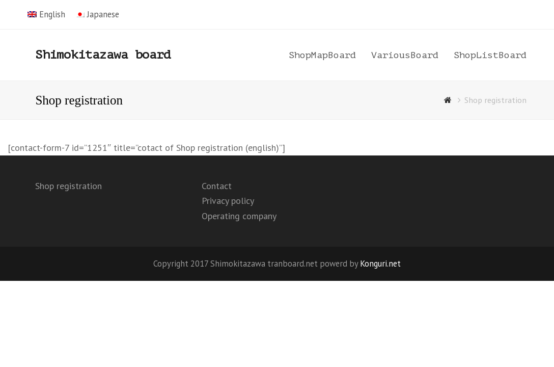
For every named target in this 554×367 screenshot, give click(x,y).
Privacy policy (228, 200)
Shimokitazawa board (103, 55)
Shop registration (68, 186)
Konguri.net (380, 263)
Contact (217, 186)
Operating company (239, 216)
